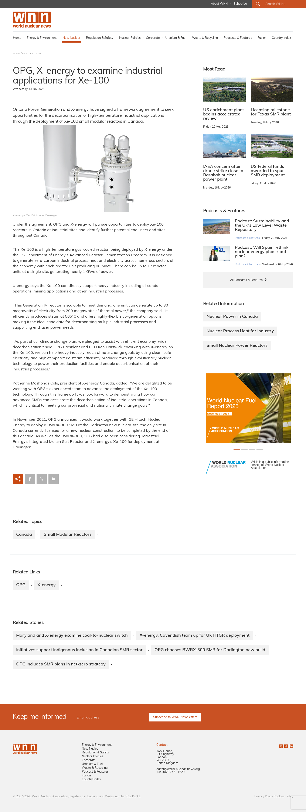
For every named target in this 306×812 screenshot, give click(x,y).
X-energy (46, 585)
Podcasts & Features (238, 38)
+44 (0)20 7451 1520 (170, 772)
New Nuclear (71, 38)
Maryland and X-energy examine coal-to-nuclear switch (72, 635)
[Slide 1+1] (244, 449)
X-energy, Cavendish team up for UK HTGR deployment (194, 635)
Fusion (262, 38)
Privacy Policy (263, 796)
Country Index (281, 38)
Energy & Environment (42, 38)
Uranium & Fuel (175, 38)
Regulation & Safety (99, 38)
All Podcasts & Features (246, 280)
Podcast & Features (95, 772)
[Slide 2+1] (252, 449)
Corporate (153, 38)
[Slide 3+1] (259, 449)
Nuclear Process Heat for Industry (240, 331)
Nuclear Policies (130, 38)
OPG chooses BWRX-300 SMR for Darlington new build (209, 650)
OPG (21, 585)
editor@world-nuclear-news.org (178, 769)
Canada (24, 535)
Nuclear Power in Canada (232, 317)
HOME (16, 53)
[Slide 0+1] (237, 449)
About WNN (219, 4)
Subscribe (240, 4)
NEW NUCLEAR (31, 53)
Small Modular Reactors (68, 535)
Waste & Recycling (205, 38)
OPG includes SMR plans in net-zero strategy (61, 664)
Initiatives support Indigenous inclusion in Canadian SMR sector (79, 650)
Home (17, 38)
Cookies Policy (283, 796)
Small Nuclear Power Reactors (237, 346)
